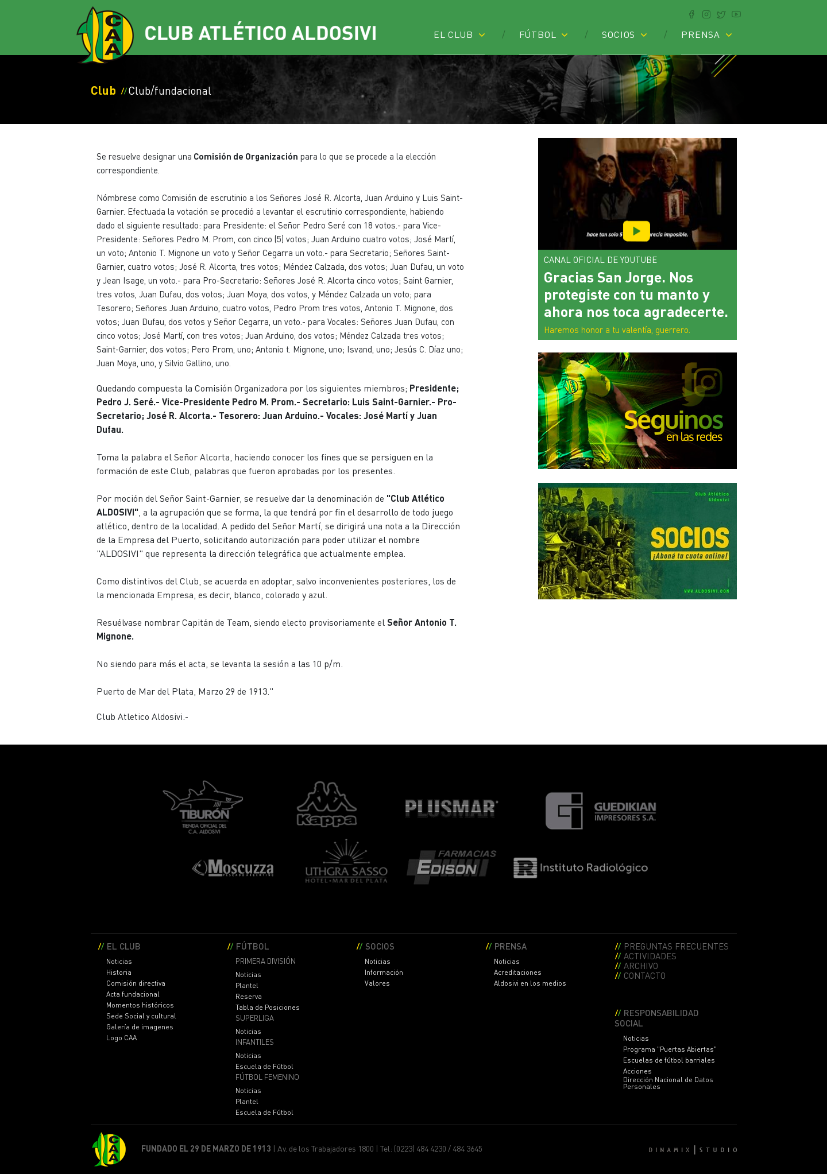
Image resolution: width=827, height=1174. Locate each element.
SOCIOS (618, 34)
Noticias (119, 961)
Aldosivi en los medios (530, 983)
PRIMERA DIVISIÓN (265, 961)
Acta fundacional (133, 994)
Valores (377, 983)
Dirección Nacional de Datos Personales (668, 1083)
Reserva (248, 996)
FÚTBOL (538, 34)
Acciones (637, 1071)
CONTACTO (645, 975)
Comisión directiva (135, 983)
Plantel (246, 985)
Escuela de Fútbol (264, 1066)
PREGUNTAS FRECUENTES (676, 946)
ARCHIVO (641, 965)
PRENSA (700, 34)
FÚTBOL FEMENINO (267, 1077)
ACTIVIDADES (650, 955)
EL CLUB (453, 34)
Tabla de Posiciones (267, 1007)
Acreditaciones (518, 972)
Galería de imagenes (139, 1027)
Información (384, 972)
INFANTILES (254, 1042)
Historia (119, 972)
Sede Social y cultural (141, 1016)
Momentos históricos (140, 1005)
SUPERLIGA (254, 1018)
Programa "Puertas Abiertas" (670, 1049)
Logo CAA (121, 1037)
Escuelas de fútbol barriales (669, 1060)
